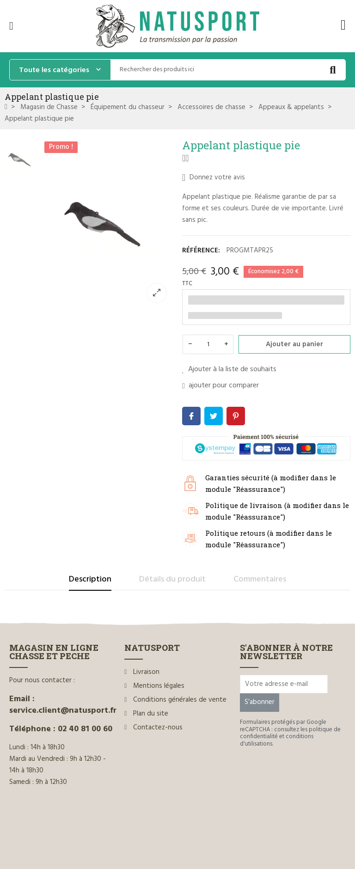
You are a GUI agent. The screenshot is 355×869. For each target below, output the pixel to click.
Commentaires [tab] (259, 579)
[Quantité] (208, 344)
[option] (107, 224)
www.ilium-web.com (186, 842)
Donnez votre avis (213, 177)
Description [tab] (90, 579)
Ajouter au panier (294, 344)
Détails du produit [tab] (172, 579)
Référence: (201, 250)
